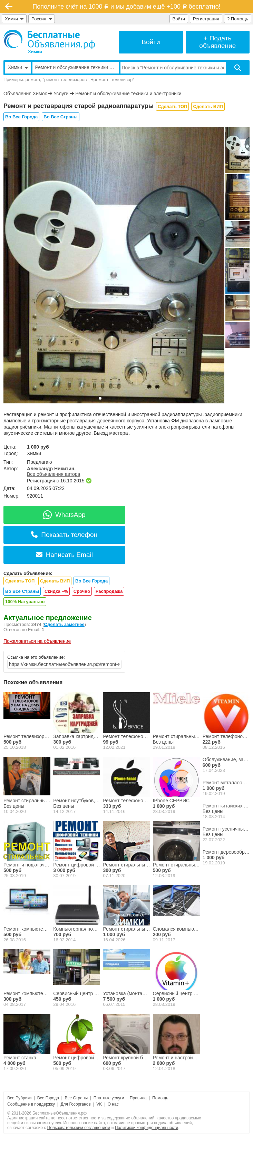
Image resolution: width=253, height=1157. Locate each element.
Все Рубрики (19, 1098)
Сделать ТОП (172, 106)
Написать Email (64, 554)
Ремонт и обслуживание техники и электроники (128, 93)
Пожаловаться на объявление (37, 641)
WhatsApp (64, 514)
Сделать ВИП (208, 106)
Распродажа (109, 591)
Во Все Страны (60, 116)
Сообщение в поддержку (31, 1104)
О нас (113, 1104)
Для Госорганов (75, 1104)
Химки (14, 18)
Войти (179, 18)
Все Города (48, 1098)
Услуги (60, 93)
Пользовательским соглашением (78, 1127)
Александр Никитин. (51, 468)
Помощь (160, 1098)
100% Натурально (25, 601)
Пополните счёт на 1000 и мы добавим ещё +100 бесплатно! (126, 6)
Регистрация (206, 18)
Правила (138, 1098)
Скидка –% (56, 591)
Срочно (82, 591)
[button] (100, 398)
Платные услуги (109, 1098)
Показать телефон (64, 534)
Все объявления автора (53, 474)
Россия (41, 18)
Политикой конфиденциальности (146, 1127)
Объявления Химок (25, 93)
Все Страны (76, 1098)
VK (99, 1104)
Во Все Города (21, 116)
